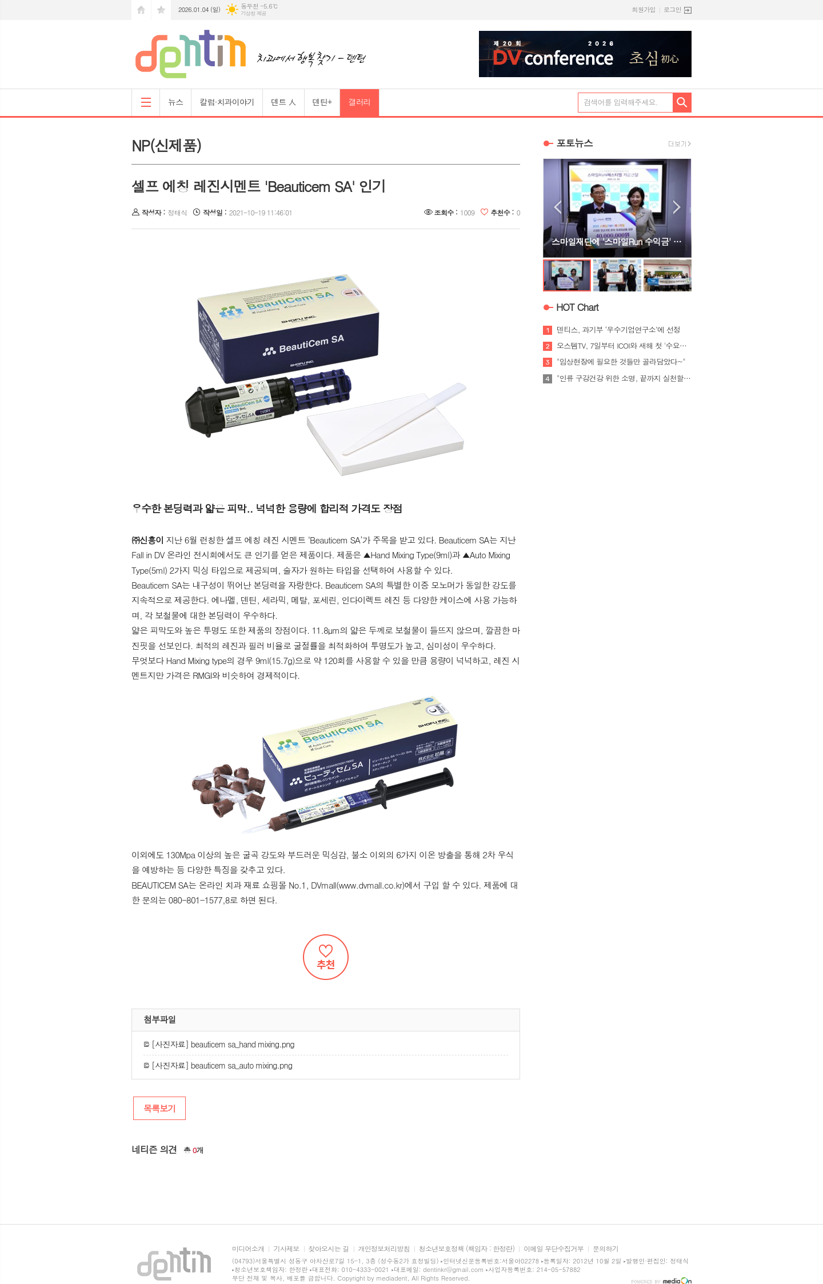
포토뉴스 (574, 143)
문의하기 (605, 1249)
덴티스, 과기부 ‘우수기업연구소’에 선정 (618, 330)
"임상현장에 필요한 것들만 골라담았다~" (621, 362)
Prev (558, 207)
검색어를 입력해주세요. (621, 102)
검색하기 (682, 103)
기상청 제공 (253, 13)
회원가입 (644, 9)
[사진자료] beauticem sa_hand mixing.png (218, 1044)
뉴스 (175, 101)
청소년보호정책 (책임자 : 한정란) (466, 1249)
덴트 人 (283, 101)
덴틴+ (322, 101)
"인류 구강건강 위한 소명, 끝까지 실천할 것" (624, 378)
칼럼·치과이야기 (226, 101)
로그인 (672, 9)
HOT (577, 307)
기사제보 (286, 1249)
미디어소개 (248, 1249)
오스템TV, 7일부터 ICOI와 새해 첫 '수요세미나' (624, 346)
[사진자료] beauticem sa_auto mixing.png (217, 1065)
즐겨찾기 (161, 10)
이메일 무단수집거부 (554, 1249)
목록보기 (159, 1108)
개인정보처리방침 (384, 1249)
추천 (326, 957)
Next (677, 207)
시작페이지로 (141, 10)
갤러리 (359, 101)
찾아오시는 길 (329, 1249)
